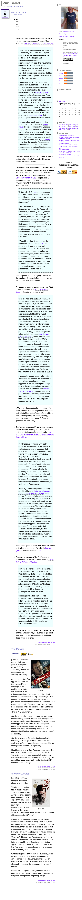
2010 (77, 125)
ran (34, 192)
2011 (60, 126)
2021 (73, 128)
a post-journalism (35, 115)
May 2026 (62, 101)
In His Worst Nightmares (65, 154)
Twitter (66, 36)
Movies (61, 78)
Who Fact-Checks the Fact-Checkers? (39, 44)
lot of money (45, 139)
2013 (67, 126)
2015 (73, 126)
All (59, 83)
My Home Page (62, 34)
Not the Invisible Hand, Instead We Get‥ (69, 145)
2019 (67, 128)
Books (60, 75)
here (39, 551)
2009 (73, 125)
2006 (63, 125)
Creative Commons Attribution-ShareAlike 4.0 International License (71, 55)
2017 (60, 128)
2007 (67, 125)
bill (41, 244)
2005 (60, 125)
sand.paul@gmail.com (68, 31)
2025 (67, 129)
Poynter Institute (41, 92)
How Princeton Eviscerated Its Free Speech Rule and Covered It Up (35, 434)
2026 (70, 129)
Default (61, 73)
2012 (63, 126)
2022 (77, 128)
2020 (70, 128)
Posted (46, 642)
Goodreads (71, 36)
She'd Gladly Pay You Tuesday (66, 135)
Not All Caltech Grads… (65, 149)
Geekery (61, 81)
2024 (63, 129)
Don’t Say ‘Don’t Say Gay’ (26, 178)
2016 (77, 126)
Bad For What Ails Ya (64, 143)
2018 (63, 128)
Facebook (61, 36)
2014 (70, 126)
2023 (60, 129)
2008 (70, 125)
